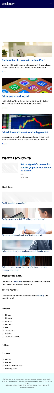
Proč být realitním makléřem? (14, 203)
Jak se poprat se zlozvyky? (15, 96)
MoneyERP (17, 282)
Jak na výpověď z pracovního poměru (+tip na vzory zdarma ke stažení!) (36, 167)
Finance (4, 72)
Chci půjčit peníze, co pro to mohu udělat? (23, 60)
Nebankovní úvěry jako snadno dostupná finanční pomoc (25, 251)
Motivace (4, 108)
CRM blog (40, 296)
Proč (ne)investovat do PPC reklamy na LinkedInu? (23, 219)
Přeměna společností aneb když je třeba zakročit (22, 235)
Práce (22, 174)
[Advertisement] (27, 22)
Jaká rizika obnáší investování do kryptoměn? (25, 132)
